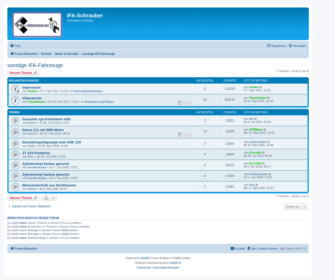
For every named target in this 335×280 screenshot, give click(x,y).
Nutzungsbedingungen (88, 91)
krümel (32, 188)
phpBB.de (175, 262)
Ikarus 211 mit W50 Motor (43, 130)
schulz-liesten (258, 141)
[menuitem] (15, 46)
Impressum (31, 87)
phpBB (144, 258)
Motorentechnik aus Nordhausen (49, 185)
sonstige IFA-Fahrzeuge (35, 65)
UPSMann (256, 129)
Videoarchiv (32, 98)
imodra (32, 91)
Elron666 (255, 152)
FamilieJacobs (37, 167)
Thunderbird (36, 101)
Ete (251, 118)
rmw (252, 184)
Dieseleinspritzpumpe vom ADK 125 (51, 142)
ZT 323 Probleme (36, 153)
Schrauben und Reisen (99, 101)
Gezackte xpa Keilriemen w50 (46, 119)
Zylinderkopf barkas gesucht (45, 164)
